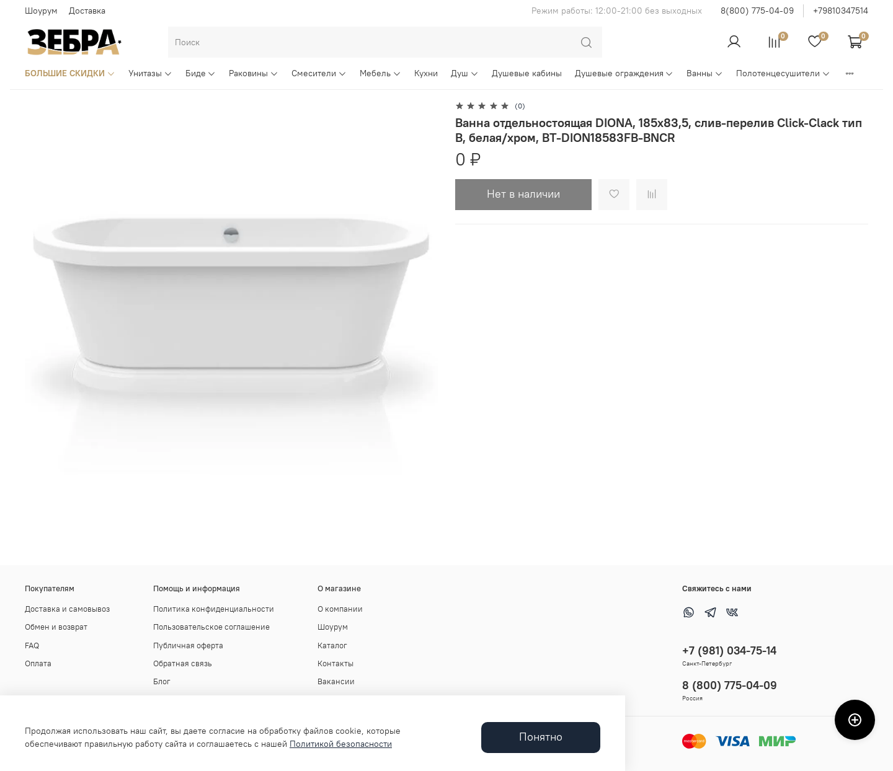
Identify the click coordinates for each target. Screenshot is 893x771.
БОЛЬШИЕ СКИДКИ (70, 73)
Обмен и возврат (56, 627)
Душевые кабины (527, 73)
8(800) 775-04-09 (757, 10)
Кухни (426, 73)
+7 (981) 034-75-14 (729, 650)
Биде (200, 73)
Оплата (38, 663)
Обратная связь (182, 663)
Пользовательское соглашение (211, 627)
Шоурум (41, 10)
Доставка (87, 10)
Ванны (704, 73)
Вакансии (336, 681)
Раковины (253, 73)
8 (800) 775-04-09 (729, 685)
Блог (162, 681)
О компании (340, 609)
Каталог (332, 645)
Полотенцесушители (783, 73)
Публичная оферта (188, 645)
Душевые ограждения (624, 73)
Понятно (540, 737)
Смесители (319, 73)
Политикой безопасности (341, 743)
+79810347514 (840, 10)
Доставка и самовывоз (67, 609)
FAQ (32, 645)
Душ (465, 73)
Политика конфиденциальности (213, 609)
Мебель (380, 73)
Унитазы (150, 73)
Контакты (335, 663)
